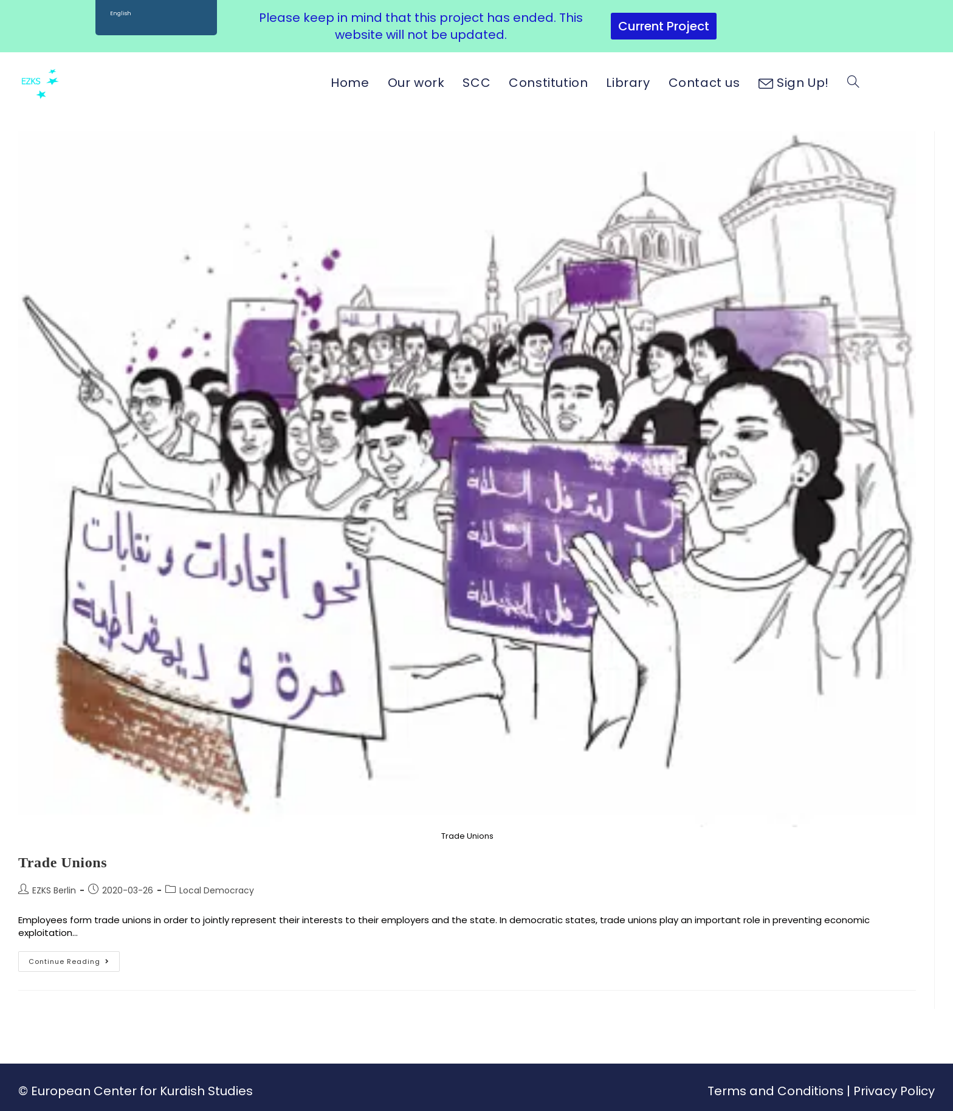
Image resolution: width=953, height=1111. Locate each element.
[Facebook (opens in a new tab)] (884, 82)
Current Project (663, 26)
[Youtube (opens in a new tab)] (928, 82)
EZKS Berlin (54, 890)
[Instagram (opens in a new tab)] (905, 82)
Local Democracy (216, 890)
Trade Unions (62, 862)
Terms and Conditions (775, 1090)
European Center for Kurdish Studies (142, 1090)
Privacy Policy (894, 1090)
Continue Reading (74, 958)
